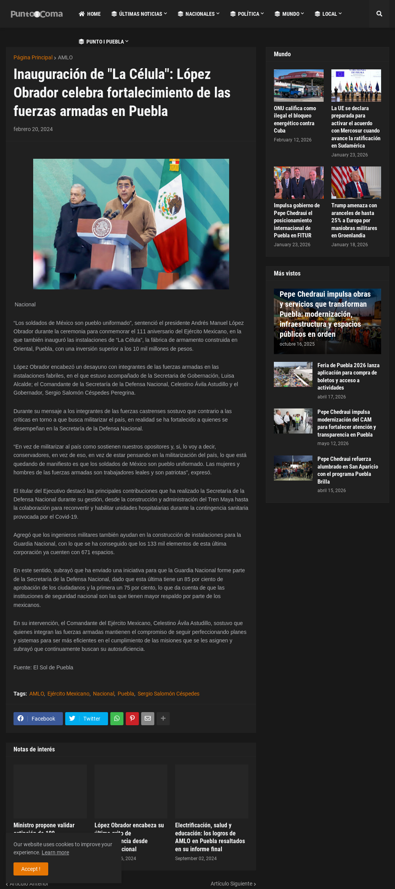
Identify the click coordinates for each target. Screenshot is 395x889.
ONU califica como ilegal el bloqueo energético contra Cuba (295, 119)
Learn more (55, 852)
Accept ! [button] (31, 869)
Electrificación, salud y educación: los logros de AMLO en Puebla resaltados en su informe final (210, 837)
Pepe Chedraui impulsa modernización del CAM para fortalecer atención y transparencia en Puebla (346, 423)
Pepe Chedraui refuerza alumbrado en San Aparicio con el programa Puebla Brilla (347, 470)
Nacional (103, 693)
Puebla (126, 693)
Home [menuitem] (90, 14)
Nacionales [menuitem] (196, 14)
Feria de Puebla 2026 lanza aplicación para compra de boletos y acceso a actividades (348, 377)
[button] (379, 14)
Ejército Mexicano (68, 693)
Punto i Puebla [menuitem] (101, 42)
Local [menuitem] (326, 14)
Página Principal (33, 57)
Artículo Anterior (29, 884)
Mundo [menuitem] (287, 14)
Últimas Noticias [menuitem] (136, 14)
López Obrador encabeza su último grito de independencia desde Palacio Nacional (129, 837)
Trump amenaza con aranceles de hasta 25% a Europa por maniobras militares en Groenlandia (354, 220)
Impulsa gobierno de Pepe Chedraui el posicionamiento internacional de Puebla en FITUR (297, 220)
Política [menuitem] (244, 14)
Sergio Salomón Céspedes (168, 693)
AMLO (65, 57)
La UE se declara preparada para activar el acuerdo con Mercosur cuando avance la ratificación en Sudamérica (355, 127)
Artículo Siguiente (231, 884)
